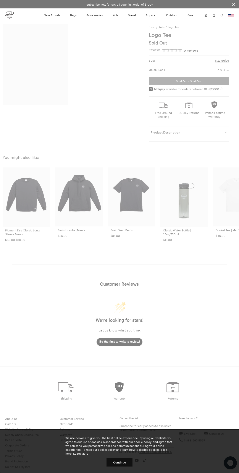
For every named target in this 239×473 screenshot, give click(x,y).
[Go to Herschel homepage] (9, 15)
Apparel (151, 15)
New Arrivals (52, 15)
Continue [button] (119, 462)
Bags (73, 15)
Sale (190, 15)
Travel (132, 15)
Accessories (94, 15)
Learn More (80, 453)
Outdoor (172, 15)
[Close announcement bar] (233, 4)
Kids (115, 15)
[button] (205, 15)
